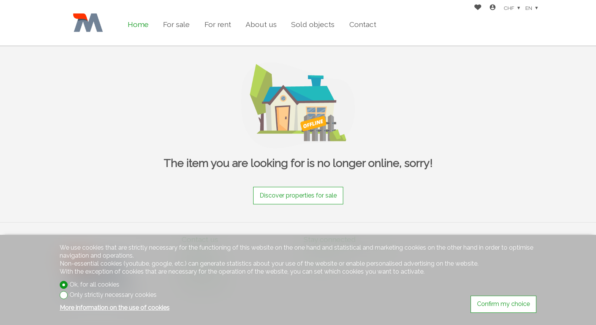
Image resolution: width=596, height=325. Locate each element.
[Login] (492, 8)
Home (138, 24)
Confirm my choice (503, 303)
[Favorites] (477, 8)
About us (261, 24)
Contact (362, 24)
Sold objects (312, 24)
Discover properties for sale (298, 195)
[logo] (88, 22)
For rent (217, 24)
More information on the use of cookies (115, 307)
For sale (176, 24)
